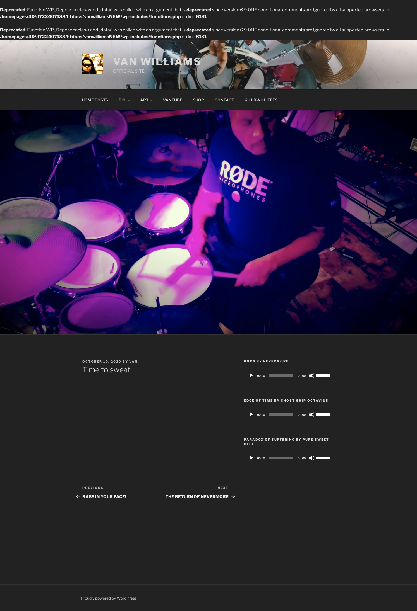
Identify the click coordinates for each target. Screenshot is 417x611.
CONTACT (224, 100)
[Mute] (312, 375)
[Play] (251, 375)
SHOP (198, 100)
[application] (289, 375)
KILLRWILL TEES (261, 100)
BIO (125, 100)
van (133, 361)
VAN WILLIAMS (157, 61)
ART (147, 100)
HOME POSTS (95, 100)
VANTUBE (172, 100)
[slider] (281, 375)
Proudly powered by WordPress (109, 598)
